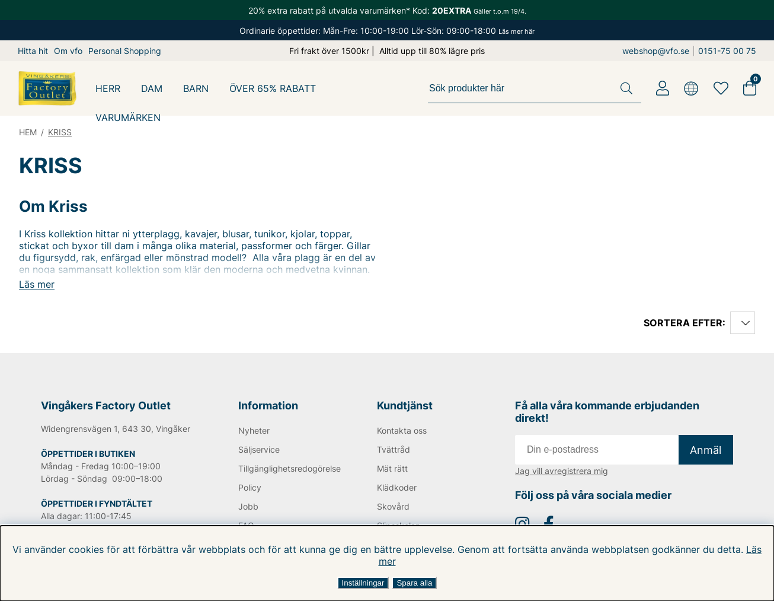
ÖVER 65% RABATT (272, 88)
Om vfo (68, 51)
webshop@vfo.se (655, 51)
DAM (151, 88)
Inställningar (363, 582)
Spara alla (414, 582)
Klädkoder (397, 487)
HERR (107, 88)
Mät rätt (392, 468)
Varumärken (128, 117)
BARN (196, 88)
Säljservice (259, 449)
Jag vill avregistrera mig (561, 471)
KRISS (60, 132)
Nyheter (254, 430)
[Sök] (534, 88)
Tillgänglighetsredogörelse (288, 468)
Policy (249, 487)
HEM (28, 132)
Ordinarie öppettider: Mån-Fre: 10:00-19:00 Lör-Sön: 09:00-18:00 (387, 31)
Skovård (393, 506)
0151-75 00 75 (727, 51)
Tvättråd (393, 449)
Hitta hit (33, 51)
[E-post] (597, 450)
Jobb (248, 506)
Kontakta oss (402, 430)
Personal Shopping (124, 51)
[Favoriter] (721, 88)
